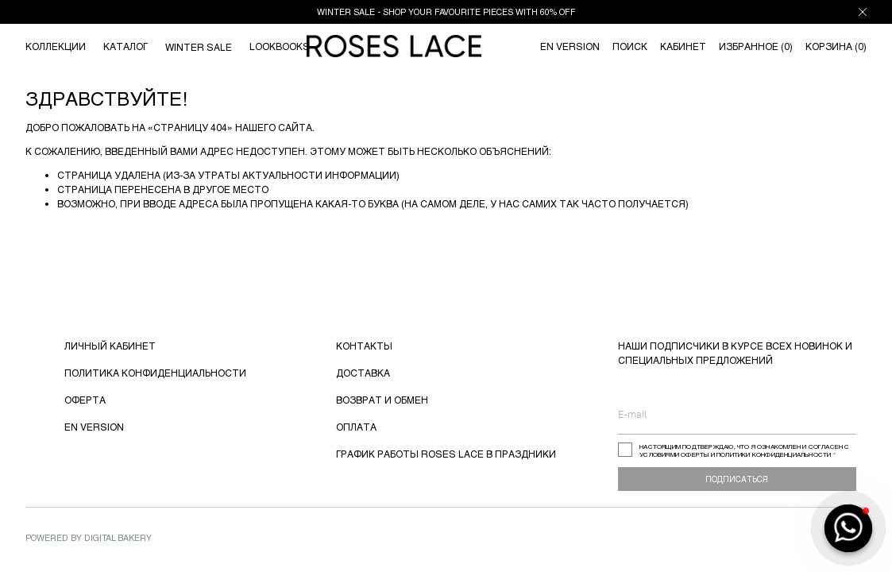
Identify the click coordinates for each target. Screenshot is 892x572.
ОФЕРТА (85, 399)
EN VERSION (94, 426)
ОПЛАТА (356, 426)
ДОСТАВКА (363, 372)
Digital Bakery (118, 537)
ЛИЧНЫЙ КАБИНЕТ (110, 345)
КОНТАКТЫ (364, 345)
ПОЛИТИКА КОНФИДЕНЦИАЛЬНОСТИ (155, 372)
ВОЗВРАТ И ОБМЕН (382, 399)
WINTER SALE (198, 46)
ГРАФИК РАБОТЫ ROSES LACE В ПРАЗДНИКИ (446, 453)
